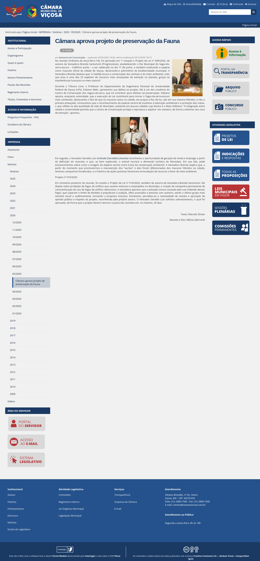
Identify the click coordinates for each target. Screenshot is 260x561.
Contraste (237, 4)
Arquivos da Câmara (125, 498)
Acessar (252, 4)
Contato (210, 4)
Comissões (65, 491)
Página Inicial (249, 25)
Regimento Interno (69, 498)
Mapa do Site (174, 4)
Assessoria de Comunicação (72, 57)
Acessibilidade (193, 4)
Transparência (122, 491)
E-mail (117, 505)
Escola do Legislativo (19, 525)
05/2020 (75, 32)
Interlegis (90, 552)
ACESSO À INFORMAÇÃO (22, 107)
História (12, 498)
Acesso (11, 491)
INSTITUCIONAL (17, 40)
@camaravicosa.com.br (193, 501)
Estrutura (13, 512)
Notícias (57, 32)
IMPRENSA (45, 32)
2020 (66, 32)
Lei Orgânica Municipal (71, 505)
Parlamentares (16, 505)
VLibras (224, 4)
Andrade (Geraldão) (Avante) (112, 158)
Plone (117, 552)
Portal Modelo (60, 552)
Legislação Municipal (70, 512)
